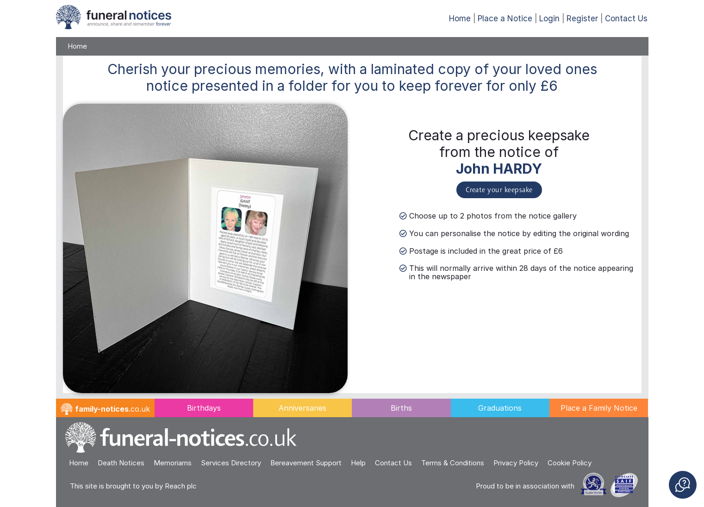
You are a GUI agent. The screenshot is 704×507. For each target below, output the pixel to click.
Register (582, 18)
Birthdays (204, 408)
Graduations (500, 408)
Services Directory (231, 462)
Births (401, 408)
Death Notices (121, 462)
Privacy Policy (515, 462)
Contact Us (626, 18)
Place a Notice (505, 18)
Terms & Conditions (452, 462)
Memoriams (173, 462)
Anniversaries (302, 408)
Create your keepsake (499, 190)
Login (549, 18)
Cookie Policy (570, 462)
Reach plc (181, 486)
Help (358, 462)
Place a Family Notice (599, 408)
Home (460, 18)
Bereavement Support (306, 462)
